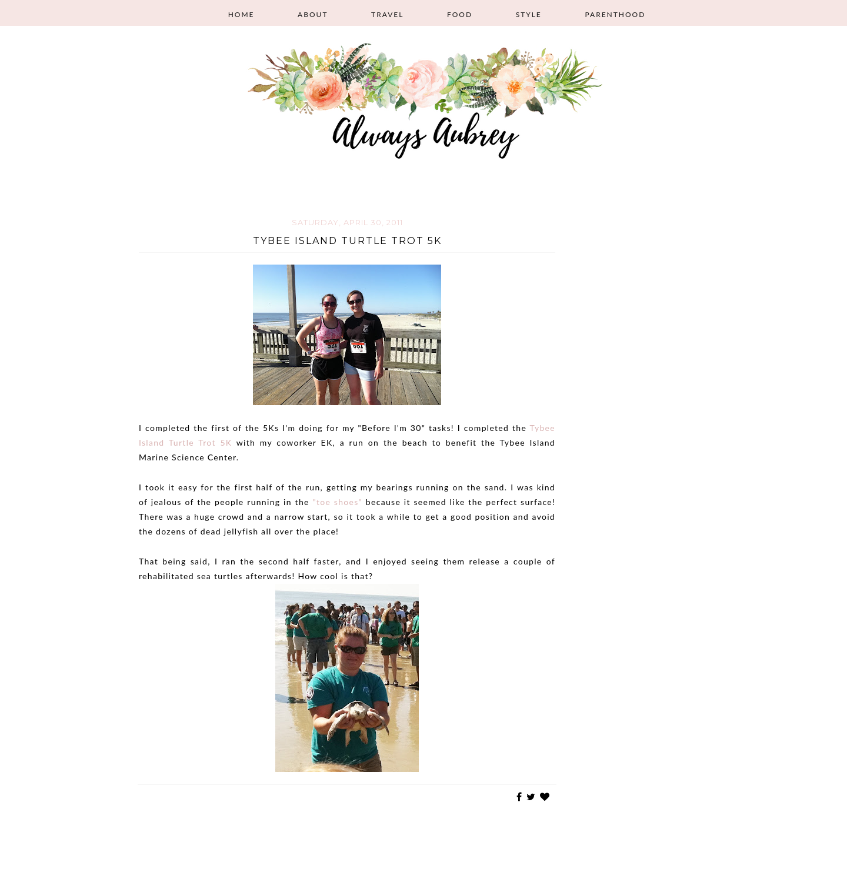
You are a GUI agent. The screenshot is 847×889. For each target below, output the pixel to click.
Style (529, 14)
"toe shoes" (337, 502)
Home (241, 14)
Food (459, 14)
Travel (387, 14)
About (313, 14)
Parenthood (615, 14)
